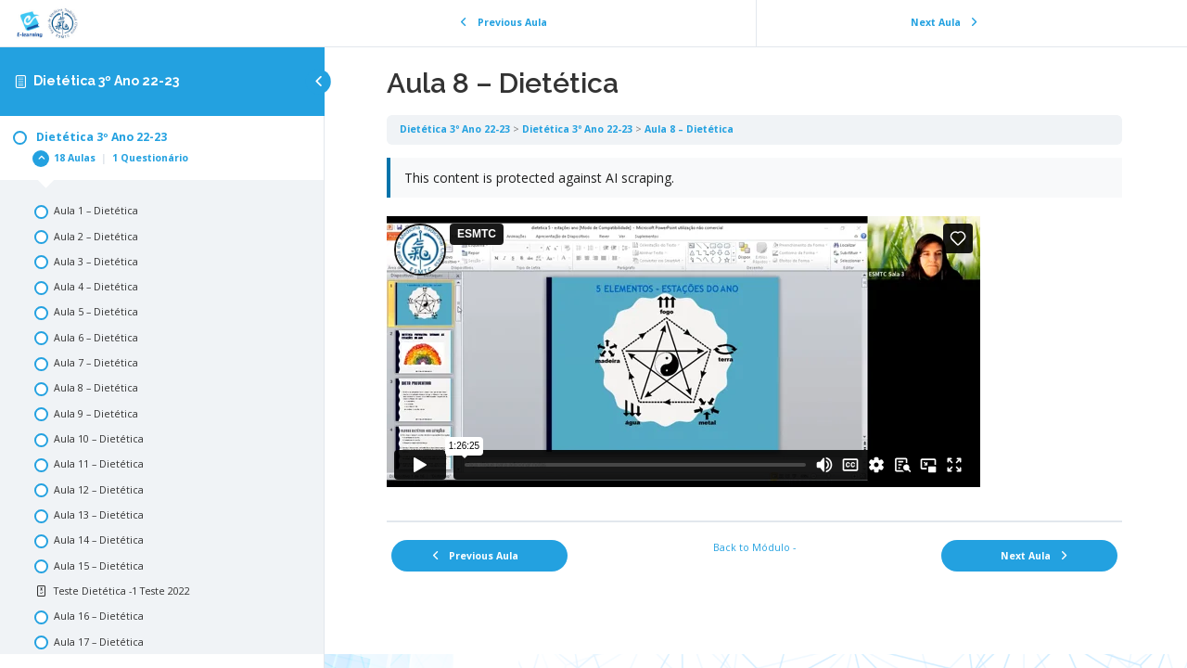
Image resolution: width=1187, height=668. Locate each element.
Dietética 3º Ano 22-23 (106, 80)
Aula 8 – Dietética (691, 128)
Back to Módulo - (756, 547)
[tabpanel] (755, 332)
